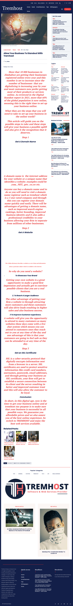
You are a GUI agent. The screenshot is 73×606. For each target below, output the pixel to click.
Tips (19, 49)
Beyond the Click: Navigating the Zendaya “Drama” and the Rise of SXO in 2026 (55, 98)
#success (10, 463)
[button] (59, 3)
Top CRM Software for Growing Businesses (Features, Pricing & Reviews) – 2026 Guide (59, 47)
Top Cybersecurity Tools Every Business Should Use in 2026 (60, 39)
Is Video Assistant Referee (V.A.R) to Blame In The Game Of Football (19, 529)
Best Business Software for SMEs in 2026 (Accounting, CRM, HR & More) (60, 56)
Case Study (7, 49)
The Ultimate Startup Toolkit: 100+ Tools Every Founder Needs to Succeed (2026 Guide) (60, 31)
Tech (14, 49)
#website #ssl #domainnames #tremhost (22, 463)
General (55, 27)
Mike (8, 61)
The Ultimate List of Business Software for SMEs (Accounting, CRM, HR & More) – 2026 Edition (65, 89)
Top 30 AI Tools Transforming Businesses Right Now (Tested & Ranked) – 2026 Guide (60, 22)
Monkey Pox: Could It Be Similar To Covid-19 (53, 552)
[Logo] (5, 8)
